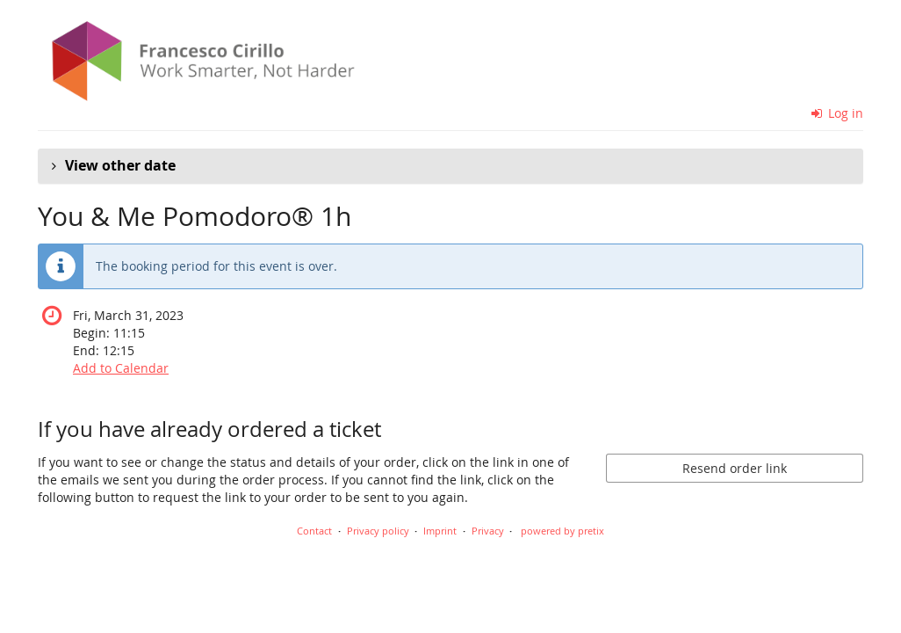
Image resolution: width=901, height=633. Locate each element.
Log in (837, 113)
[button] (450, 166)
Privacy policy (378, 530)
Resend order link (734, 468)
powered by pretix (562, 530)
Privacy (488, 530)
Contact (314, 530)
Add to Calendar (121, 368)
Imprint (440, 530)
